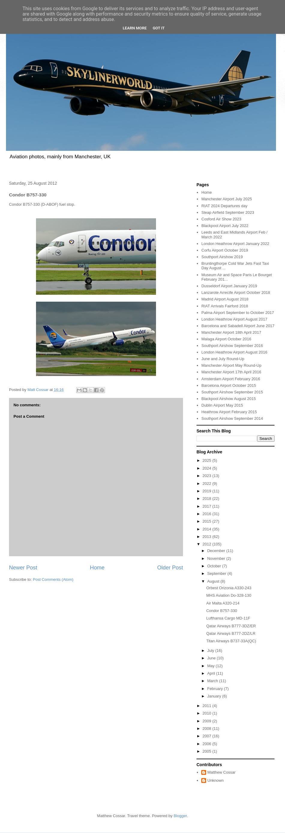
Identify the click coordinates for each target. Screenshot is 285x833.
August (213, 581)
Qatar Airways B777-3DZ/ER (231, 626)
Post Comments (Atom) (53, 579)
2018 (207, 498)
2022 (207, 483)
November (216, 558)
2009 (207, 721)
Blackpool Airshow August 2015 (228, 398)
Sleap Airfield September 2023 (227, 212)
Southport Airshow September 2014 (232, 418)
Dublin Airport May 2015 (222, 405)
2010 (207, 713)
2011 (207, 705)
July (211, 650)
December (216, 550)
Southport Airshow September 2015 (232, 392)
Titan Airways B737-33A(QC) (231, 641)
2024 (207, 468)
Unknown (215, 780)
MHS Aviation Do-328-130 (228, 595)
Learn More (135, 28)
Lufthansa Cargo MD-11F (228, 618)
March (213, 681)
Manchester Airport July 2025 (226, 199)
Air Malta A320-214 (222, 603)
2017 (207, 506)
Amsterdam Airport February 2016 (230, 379)
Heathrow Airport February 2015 (229, 412)
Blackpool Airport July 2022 (224, 225)
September (217, 573)
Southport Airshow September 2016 (232, 345)
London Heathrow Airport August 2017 (234, 319)
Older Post (170, 568)
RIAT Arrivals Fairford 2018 (224, 306)
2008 (207, 728)
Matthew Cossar (221, 772)
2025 (207, 460)
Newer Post (23, 568)
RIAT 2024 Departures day (224, 206)
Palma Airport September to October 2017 (237, 312)
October (214, 566)
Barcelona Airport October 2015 (228, 385)
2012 (207, 544)
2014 (207, 529)
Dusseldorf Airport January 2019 (229, 286)
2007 (207, 736)
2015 (207, 521)
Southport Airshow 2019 (222, 257)
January (214, 696)
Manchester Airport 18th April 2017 (231, 332)
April (211, 673)
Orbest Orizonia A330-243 (228, 588)
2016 (207, 514)
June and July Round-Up (222, 359)
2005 (207, 751)
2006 (207, 744)
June (212, 658)
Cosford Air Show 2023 (221, 219)
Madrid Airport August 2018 (224, 299)
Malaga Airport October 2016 (226, 339)
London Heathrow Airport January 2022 (235, 243)
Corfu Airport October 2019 (224, 250)
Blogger (180, 816)
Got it (159, 28)
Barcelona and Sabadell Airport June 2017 (237, 326)
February (215, 688)
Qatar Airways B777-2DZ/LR (230, 633)
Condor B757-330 (221, 610)
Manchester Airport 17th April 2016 (231, 372)
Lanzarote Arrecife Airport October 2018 (235, 292)
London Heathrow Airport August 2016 (234, 352)
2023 (207, 475)
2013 (207, 536)
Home (97, 568)
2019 (207, 491)
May (211, 666)
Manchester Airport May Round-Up (231, 365)
